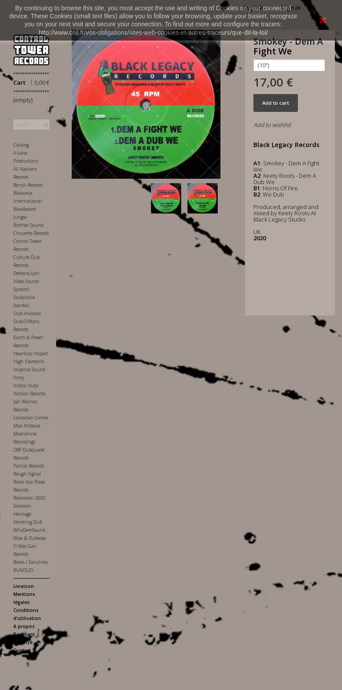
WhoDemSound (29, 530)
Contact (22, 650)
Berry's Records (28, 185)
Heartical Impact (30, 353)
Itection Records (29, 393)
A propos (24, 626)
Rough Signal (27, 474)
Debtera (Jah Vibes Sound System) (26, 281)
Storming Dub (27, 522)
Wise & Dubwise (29, 538)
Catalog (21, 145)
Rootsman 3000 (29, 498)
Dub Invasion (27, 313)
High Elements (28, 361)
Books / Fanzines (30, 562)
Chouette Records (31, 233)
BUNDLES (23, 570)
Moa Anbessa (27, 426)
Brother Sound (28, 225)
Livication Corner (31, 418)
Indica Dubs (25, 385)
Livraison (23, 586)
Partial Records (28, 466)
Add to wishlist (272, 125)
